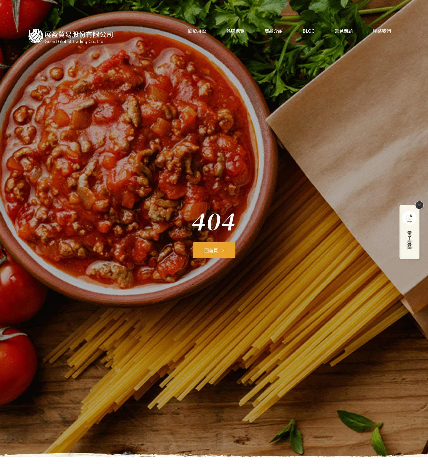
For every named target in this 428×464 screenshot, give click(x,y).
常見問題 (344, 31)
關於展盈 (197, 31)
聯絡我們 (382, 31)
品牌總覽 (235, 31)
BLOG (309, 31)
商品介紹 (273, 31)
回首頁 (211, 250)
